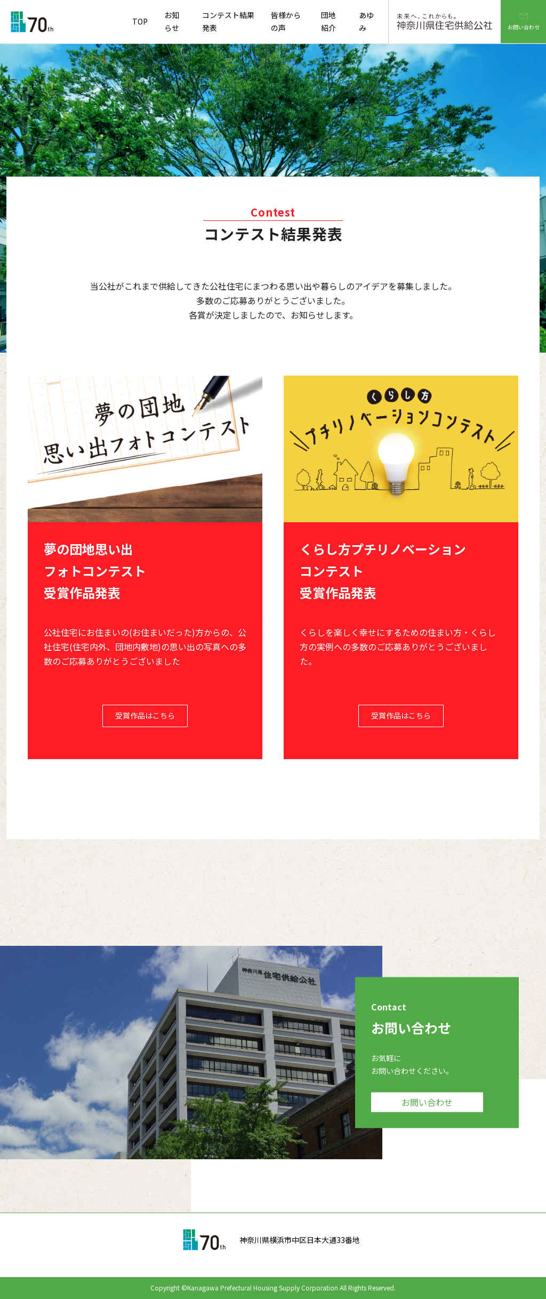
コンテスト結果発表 (228, 21)
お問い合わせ (524, 15)
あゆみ (366, 21)
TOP (140, 21)
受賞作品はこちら (145, 715)
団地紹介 (328, 21)
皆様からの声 (286, 21)
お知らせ (171, 21)
